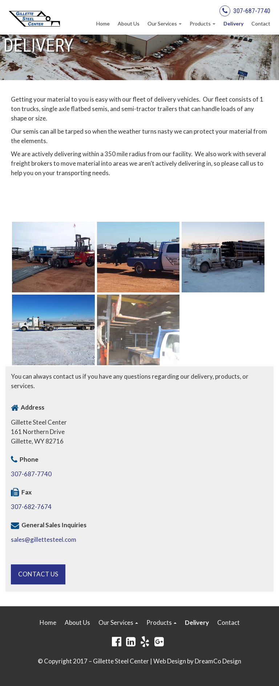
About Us (129, 23)
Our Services (164, 23)
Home (103, 23)
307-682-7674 (31, 506)
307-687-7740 (251, 11)
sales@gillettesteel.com (43, 539)
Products (202, 23)
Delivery (233, 23)
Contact (260, 23)
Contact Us (38, 574)
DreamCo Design (218, 661)
